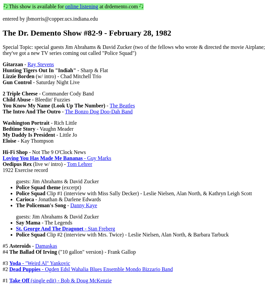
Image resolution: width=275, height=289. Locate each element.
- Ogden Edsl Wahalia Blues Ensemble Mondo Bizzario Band (91, 269)
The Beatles (122, 105)
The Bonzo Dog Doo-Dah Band (99, 111)
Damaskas (46, 246)
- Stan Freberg (65, 228)
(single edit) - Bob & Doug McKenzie (60, 280)
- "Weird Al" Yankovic (39, 263)
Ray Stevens (41, 64)
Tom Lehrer (79, 164)
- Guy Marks (57, 158)
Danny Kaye (83, 205)
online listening (81, 6)
